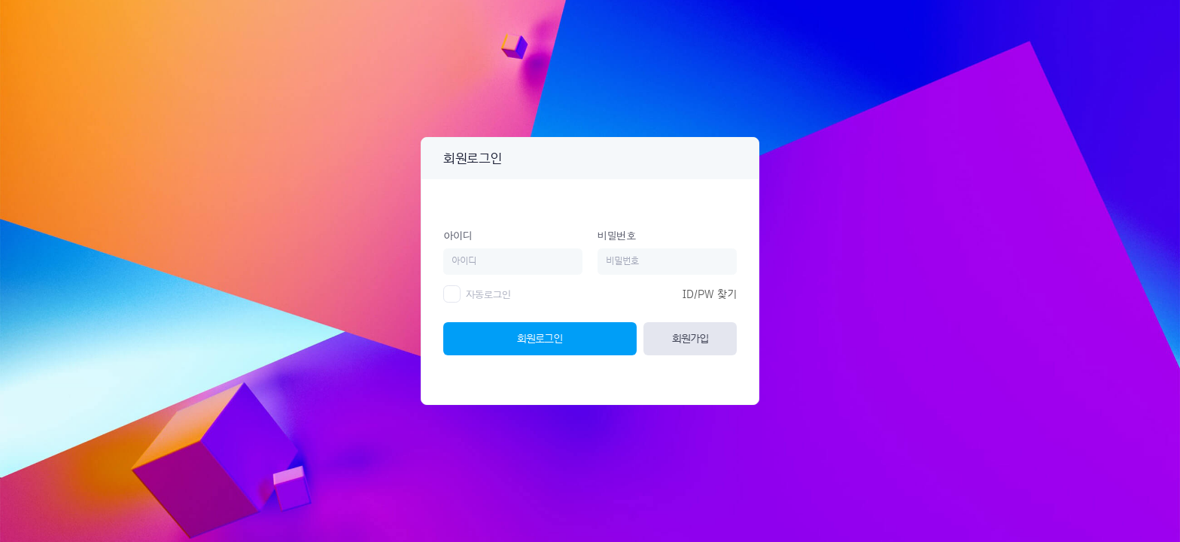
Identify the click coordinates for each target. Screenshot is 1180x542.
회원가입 (690, 338)
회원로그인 (539, 338)
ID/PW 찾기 (710, 294)
